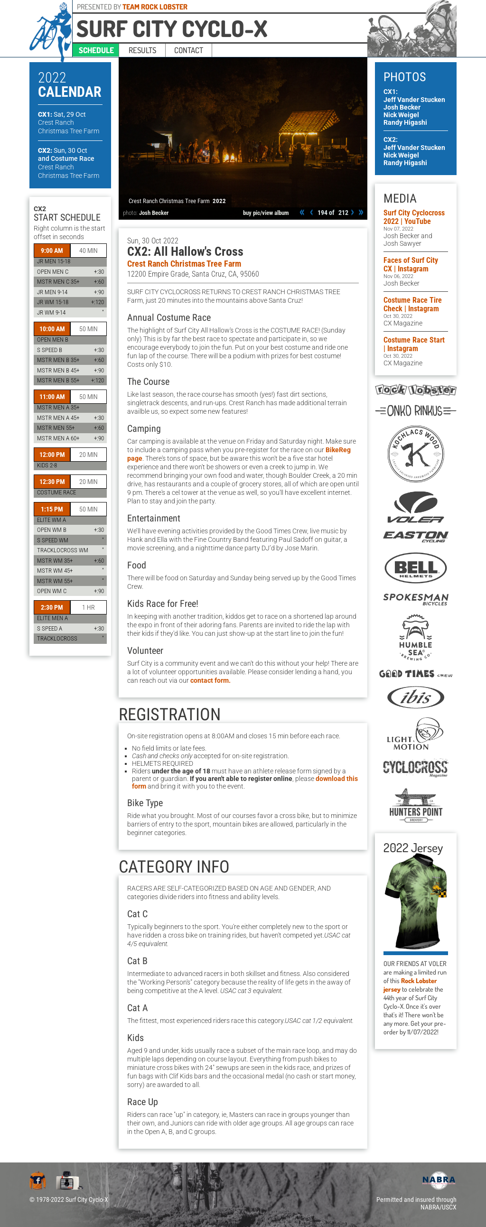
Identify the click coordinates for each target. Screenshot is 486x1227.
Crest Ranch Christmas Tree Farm (184, 264)
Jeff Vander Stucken (414, 99)
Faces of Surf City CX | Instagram (410, 264)
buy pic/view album (266, 212)
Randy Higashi (405, 122)
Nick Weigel (401, 115)
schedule (96, 50)
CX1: (62, 114)
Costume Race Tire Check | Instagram (412, 304)
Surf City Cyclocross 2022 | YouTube (414, 217)
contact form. (210, 680)
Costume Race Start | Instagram (414, 344)
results (142, 50)
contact (188, 50)
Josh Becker (153, 212)
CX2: (62, 150)
